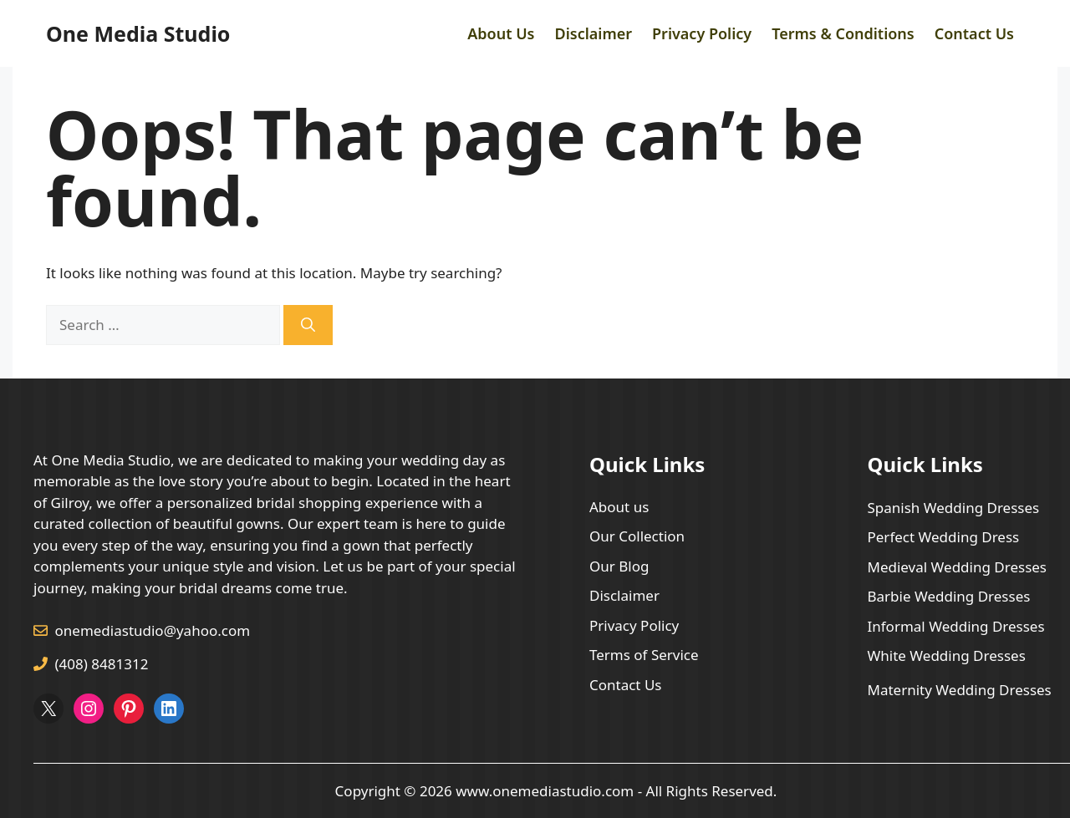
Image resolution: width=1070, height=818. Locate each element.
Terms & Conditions (843, 33)
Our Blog (619, 566)
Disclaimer (593, 33)
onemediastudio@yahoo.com (153, 630)
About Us (500, 33)
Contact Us (974, 33)
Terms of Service (644, 654)
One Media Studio (138, 33)
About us (619, 506)
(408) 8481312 (102, 663)
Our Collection (637, 536)
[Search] (308, 325)
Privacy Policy (702, 33)
